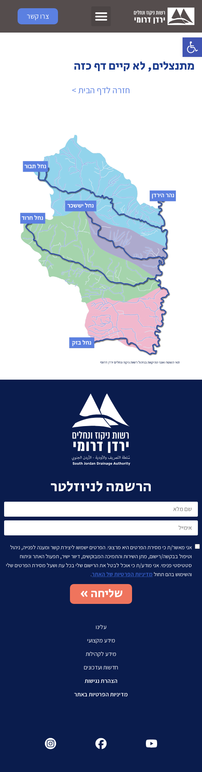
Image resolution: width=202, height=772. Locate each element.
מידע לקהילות (101, 654)
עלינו (101, 627)
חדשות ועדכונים (101, 667)
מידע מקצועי (101, 640)
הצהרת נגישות (101, 681)
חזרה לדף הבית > (101, 90)
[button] (192, 47)
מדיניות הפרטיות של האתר (122, 574)
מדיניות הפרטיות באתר (101, 694)
